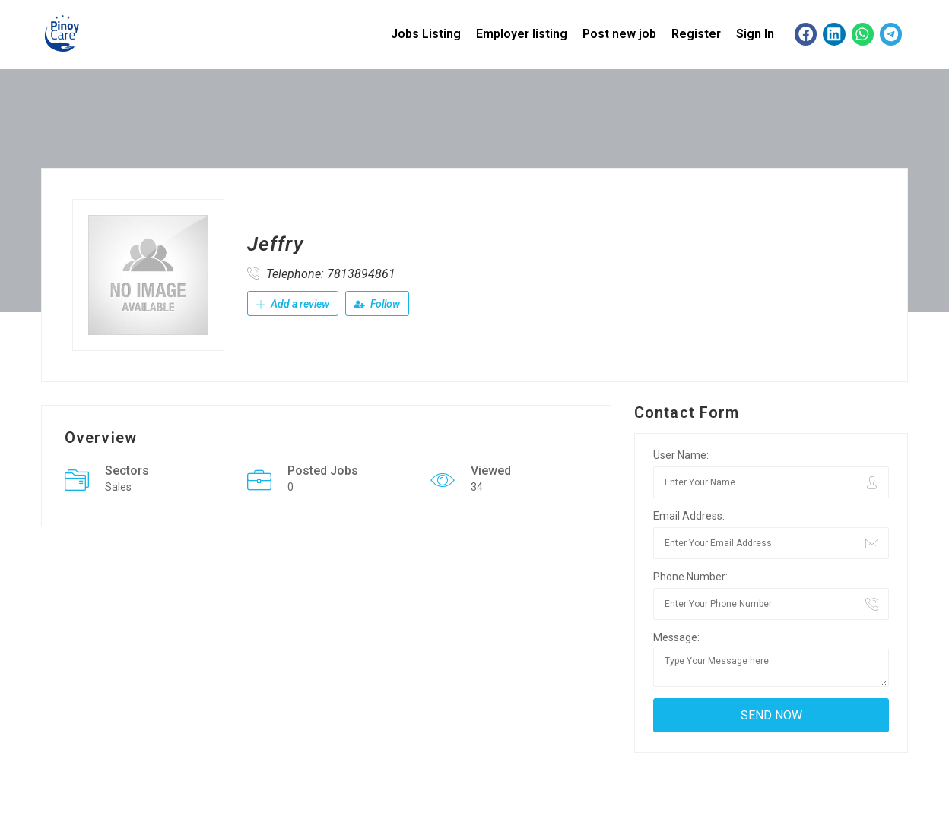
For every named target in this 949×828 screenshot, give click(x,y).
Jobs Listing (426, 34)
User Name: (681, 455)
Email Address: (689, 515)
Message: (676, 637)
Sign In (755, 34)
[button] (806, 34)
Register (696, 34)
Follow (377, 304)
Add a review (292, 304)
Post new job (619, 34)
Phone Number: (690, 576)
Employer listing (521, 34)
